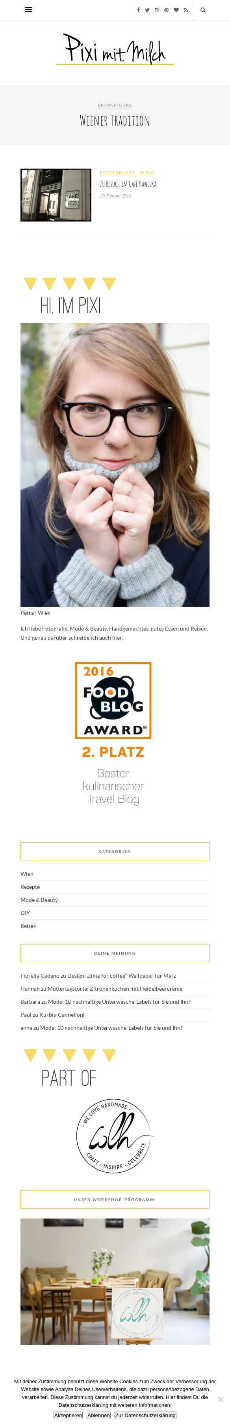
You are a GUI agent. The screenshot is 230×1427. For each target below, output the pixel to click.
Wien (147, 172)
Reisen (28, 925)
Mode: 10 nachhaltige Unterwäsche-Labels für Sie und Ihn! (119, 1001)
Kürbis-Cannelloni (62, 1014)
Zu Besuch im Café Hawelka (128, 184)
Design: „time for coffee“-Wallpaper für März (121, 975)
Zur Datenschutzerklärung (145, 1415)
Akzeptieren (68, 1415)
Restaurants (117, 172)
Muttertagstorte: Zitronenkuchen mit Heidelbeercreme (115, 988)
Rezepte (30, 886)
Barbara (30, 1001)
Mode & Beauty (39, 899)
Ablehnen (98, 1415)
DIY (25, 912)
